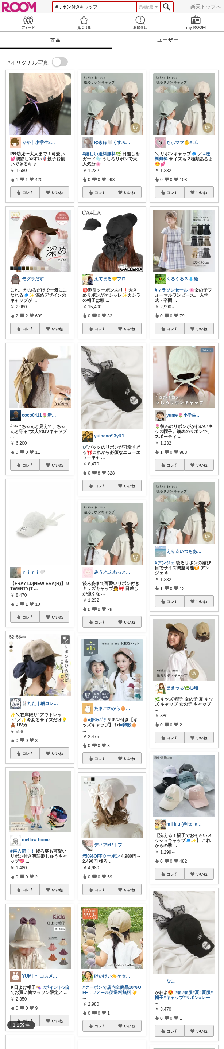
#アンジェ (165, 562)
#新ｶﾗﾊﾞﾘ (97, 719)
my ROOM (196, 22)
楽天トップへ (205, 6)
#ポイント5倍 (55, 987)
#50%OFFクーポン (101, 856)
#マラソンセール (171, 290)
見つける (84, 22)
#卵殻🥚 (128, 725)
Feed (28, 22)
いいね (57, 192)
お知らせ (140, 22)
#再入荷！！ (22, 851)
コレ (27, 192)
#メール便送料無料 (112, 992)
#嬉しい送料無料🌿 (101, 153)
